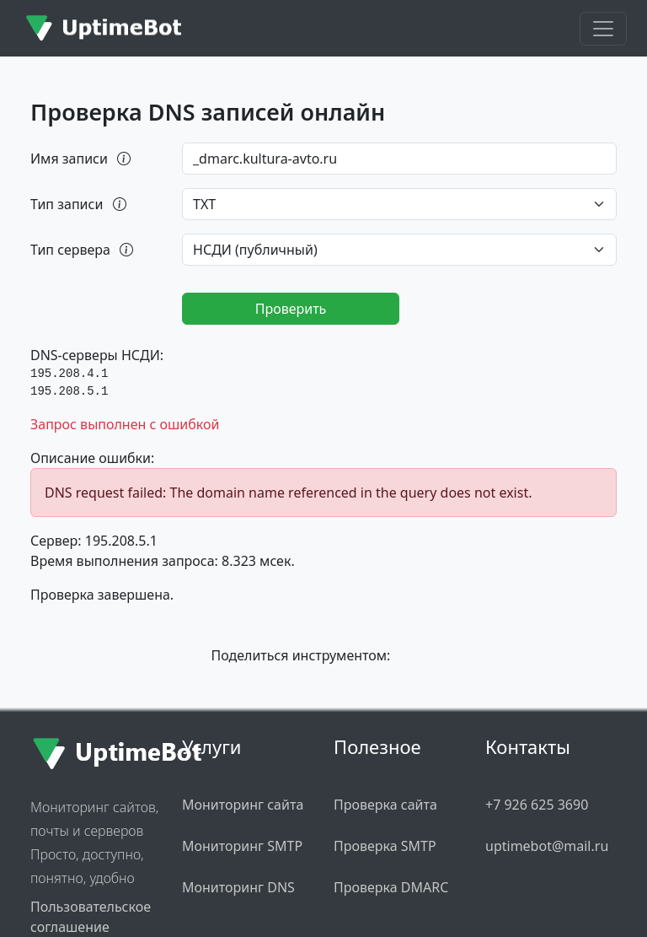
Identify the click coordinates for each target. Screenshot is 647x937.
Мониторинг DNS (238, 887)
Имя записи (81, 158)
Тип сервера (83, 249)
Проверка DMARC (391, 887)
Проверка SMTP (385, 846)
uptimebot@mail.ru (546, 846)
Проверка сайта (385, 804)
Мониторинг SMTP (242, 846)
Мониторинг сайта (242, 804)
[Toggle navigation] (603, 29)
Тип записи (79, 204)
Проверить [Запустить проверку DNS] (291, 308)
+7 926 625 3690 (536, 804)
